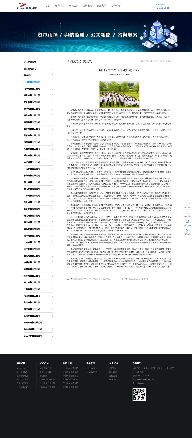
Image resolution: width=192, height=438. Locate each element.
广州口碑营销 (91, 368)
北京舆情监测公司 (70, 372)
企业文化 (113, 376)
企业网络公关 (45, 368)
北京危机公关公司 (47, 383)
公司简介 (113, 368)
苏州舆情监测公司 (70, 387)
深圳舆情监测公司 (70, 376)
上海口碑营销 (91, 372)
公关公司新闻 (45, 372)
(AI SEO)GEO (22, 368)
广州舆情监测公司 (70, 379)
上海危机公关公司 (164, 61)
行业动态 (43, 376)
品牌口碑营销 (22, 387)
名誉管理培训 (22, 376)
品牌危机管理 (22, 383)
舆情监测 (87, 5)
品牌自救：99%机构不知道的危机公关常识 (92, 279)
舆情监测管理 (22, 379)
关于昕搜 (115, 5)
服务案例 (101, 5)
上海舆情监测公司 (70, 368)
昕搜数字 (144, 61)
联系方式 (113, 379)
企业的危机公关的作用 (138, 279)
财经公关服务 (22, 372)
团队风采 (113, 372)
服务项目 (60, 5)
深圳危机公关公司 (47, 387)
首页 (47, 5)
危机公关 (74, 5)
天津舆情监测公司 (70, 383)
